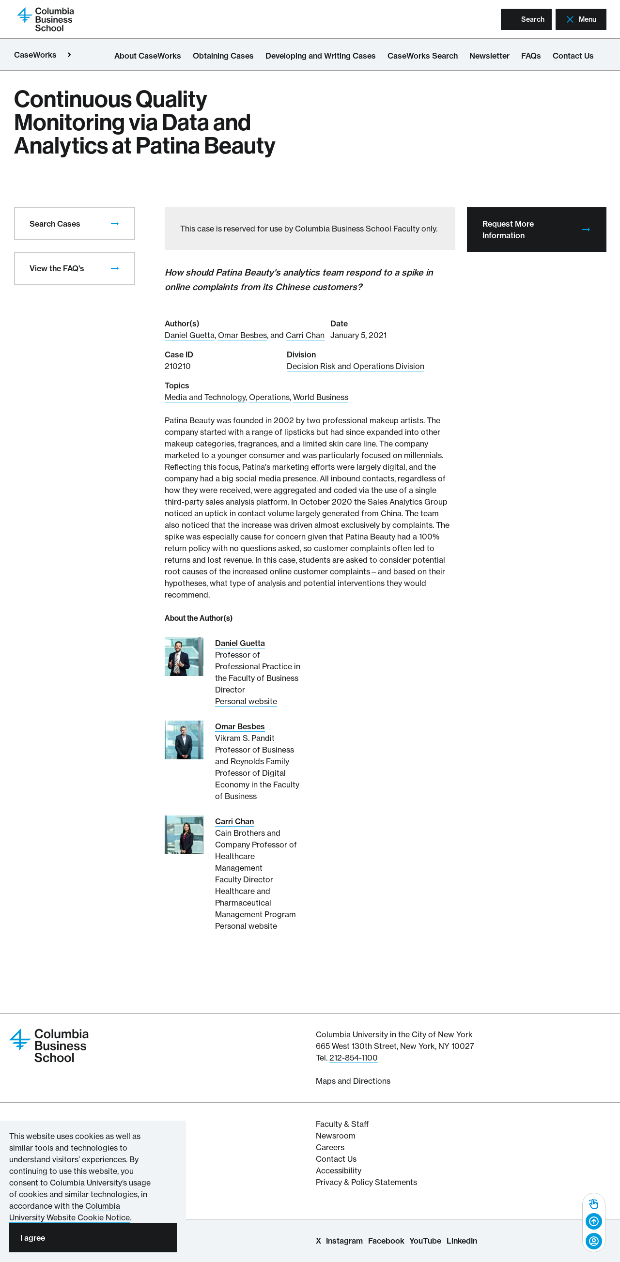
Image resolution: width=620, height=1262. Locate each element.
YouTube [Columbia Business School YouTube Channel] (425, 1241)
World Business (320, 397)
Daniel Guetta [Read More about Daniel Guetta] (240, 643)
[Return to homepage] (45, 18)
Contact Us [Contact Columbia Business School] (336, 1159)
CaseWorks (35, 55)
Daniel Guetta (190, 335)
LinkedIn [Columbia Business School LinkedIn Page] (462, 1241)
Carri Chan (305, 335)
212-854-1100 (353, 1057)
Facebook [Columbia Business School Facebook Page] (386, 1241)
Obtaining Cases (223, 56)
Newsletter (489, 56)
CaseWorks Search (423, 56)
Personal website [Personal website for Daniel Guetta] (246, 701)
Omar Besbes (242, 335)
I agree (32, 1238)
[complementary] (593, 1222)
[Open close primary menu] (69, 54)
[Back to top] (594, 1222)
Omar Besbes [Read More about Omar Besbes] (240, 726)
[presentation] (115, 224)
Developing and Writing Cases (320, 56)
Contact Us (573, 56)
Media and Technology (205, 397)
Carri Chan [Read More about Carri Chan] (234, 821)
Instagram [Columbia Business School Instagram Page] (344, 1241)
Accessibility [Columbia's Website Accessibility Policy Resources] (338, 1170)
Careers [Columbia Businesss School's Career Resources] (330, 1147)
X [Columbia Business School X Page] (318, 1241)
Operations (269, 397)
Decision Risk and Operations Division (355, 366)
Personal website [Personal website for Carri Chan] (246, 926)
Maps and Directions (353, 1081)
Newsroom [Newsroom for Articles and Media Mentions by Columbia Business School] (336, 1135)
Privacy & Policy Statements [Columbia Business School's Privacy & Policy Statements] (366, 1182)
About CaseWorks (147, 56)
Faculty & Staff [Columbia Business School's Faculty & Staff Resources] (342, 1124)
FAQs (531, 56)
